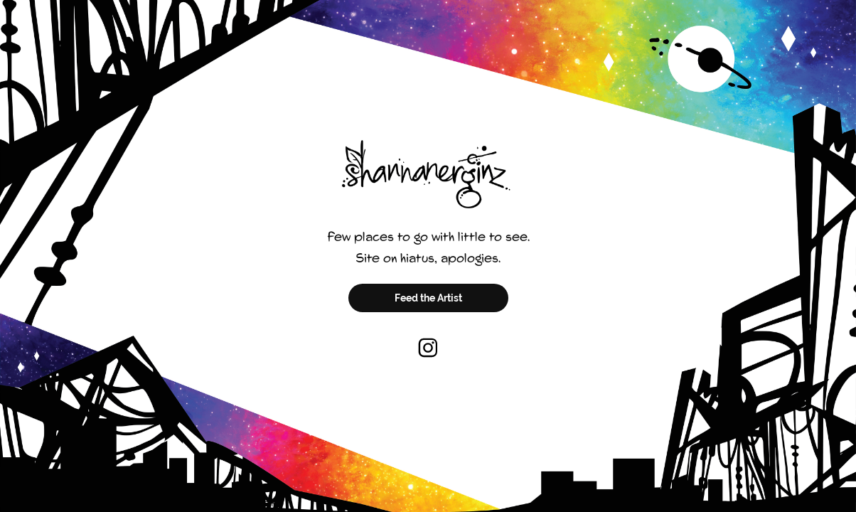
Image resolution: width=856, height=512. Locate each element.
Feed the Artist (428, 298)
